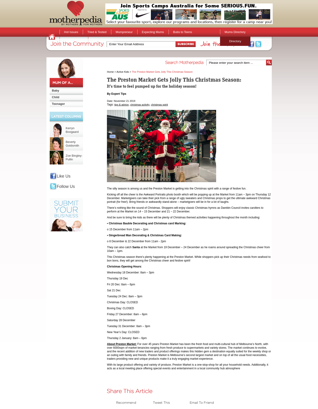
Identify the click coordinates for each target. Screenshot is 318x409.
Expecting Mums (153, 32)
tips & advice (121, 104)
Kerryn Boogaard (72, 130)
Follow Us (66, 186)
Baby (55, 90)
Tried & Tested (96, 32)
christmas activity (139, 104)
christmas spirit (159, 104)
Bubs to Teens (182, 32)
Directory (235, 41)
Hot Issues (71, 32)
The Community (103, 41)
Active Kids (123, 71)
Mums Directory (235, 32)
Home (110, 71)
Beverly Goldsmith (72, 143)
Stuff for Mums (73, 41)
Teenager (58, 104)
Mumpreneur (124, 32)
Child (56, 97)
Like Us (64, 176)
